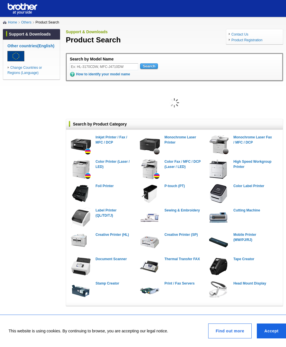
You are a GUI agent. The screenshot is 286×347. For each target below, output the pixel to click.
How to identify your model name (103, 74)
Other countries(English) (30, 46)
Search (149, 66)
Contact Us (239, 34)
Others (26, 22)
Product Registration (247, 40)
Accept (271, 331)
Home (12, 22)
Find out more (230, 331)
